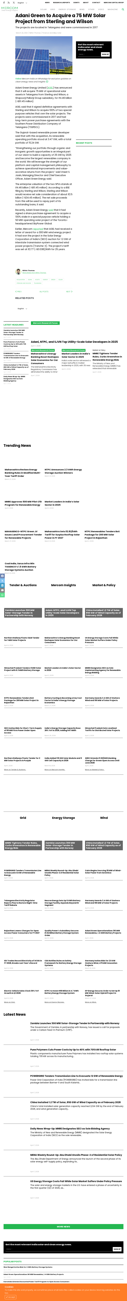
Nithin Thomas (35, 33)
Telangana (37, 283)
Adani (30, 280)
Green (53, 280)
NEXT (69, 291)
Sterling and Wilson (24, 283)
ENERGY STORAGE (67, 9)
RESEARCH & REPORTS (61, 3)
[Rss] (8, 2)
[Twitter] (13, 2)
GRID (52, 9)
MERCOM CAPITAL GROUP (114, 3)
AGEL (50, 87)
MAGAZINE (113, 9)
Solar (61, 280)
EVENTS (76, 3)
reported (38, 229)
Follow (18, 78)
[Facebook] (4, 2)
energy (45, 280)
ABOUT (86, 3)
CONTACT (96, 3)
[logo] (10, 9)
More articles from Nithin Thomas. (34, 273)
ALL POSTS (43, 291)
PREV (18, 291)
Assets (37, 280)
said (51, 210)
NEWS (47, 3)
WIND (82, 9)
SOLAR (43, 9)
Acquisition (21, 280)
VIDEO (101, 9)
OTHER (91, 9)
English (21, 3)
